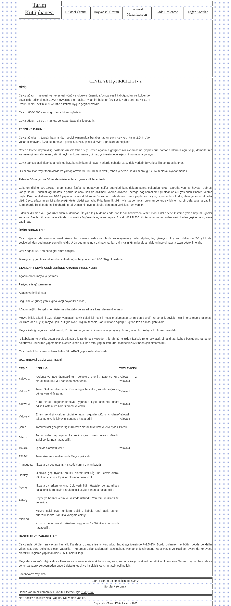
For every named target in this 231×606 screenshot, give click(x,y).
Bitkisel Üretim (76, 12)
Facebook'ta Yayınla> (32, 574)
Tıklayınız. (87, 592)
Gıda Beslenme (167, 12)
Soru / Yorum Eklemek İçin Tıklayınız (115, 580)
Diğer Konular (198, 12)
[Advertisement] (115, 48)
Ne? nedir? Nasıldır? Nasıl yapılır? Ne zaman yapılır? (52, 597)
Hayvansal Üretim (106, 12)
